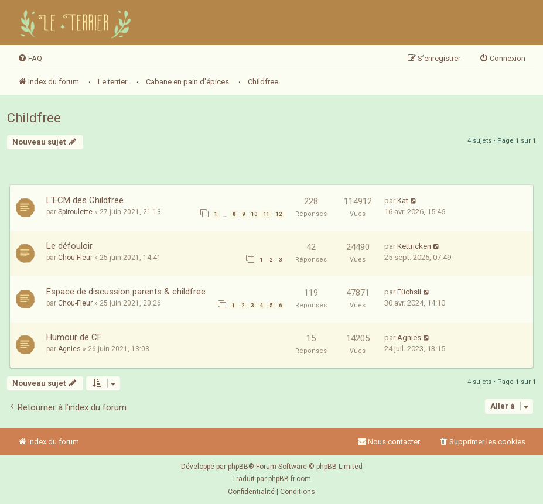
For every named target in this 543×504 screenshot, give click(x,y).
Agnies (69, 349)
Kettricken (414, 246)
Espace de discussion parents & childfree (126, 291)
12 (279, 214)
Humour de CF (74, 337)
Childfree (34, 118)
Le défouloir (69, 246)
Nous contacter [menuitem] (388, 441)
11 (266, 214)
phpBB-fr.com (289, 479)
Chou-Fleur (75, 257)
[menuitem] (30, 58)
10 (254, 214)
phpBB (238, 466)
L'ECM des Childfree (85, 200)
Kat (402, 200)
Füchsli (409, 291)
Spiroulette (75, 212)
